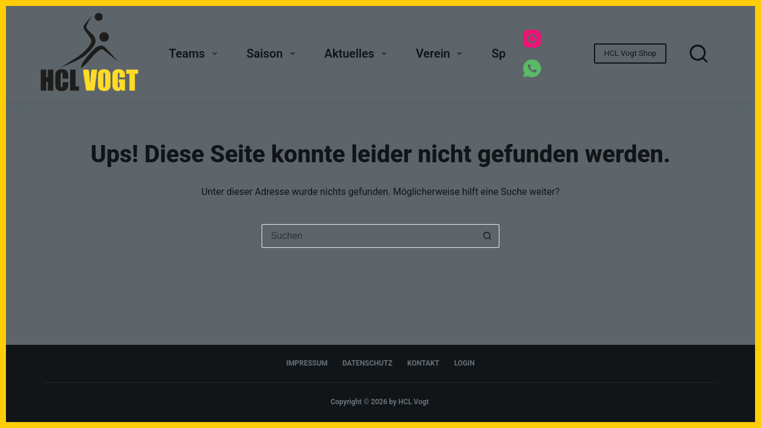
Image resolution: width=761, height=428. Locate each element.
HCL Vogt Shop (630, 53)
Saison (273, 53)
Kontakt (423, 363)
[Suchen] (698, 53)
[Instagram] (532, 39)
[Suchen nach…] (369, 236)
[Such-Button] (487, 236)
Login (464, 363)
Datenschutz (367, 363)
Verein (441, 53)
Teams (195, 53)
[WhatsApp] (532, 68)
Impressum (307, 363)
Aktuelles (358, 53)
